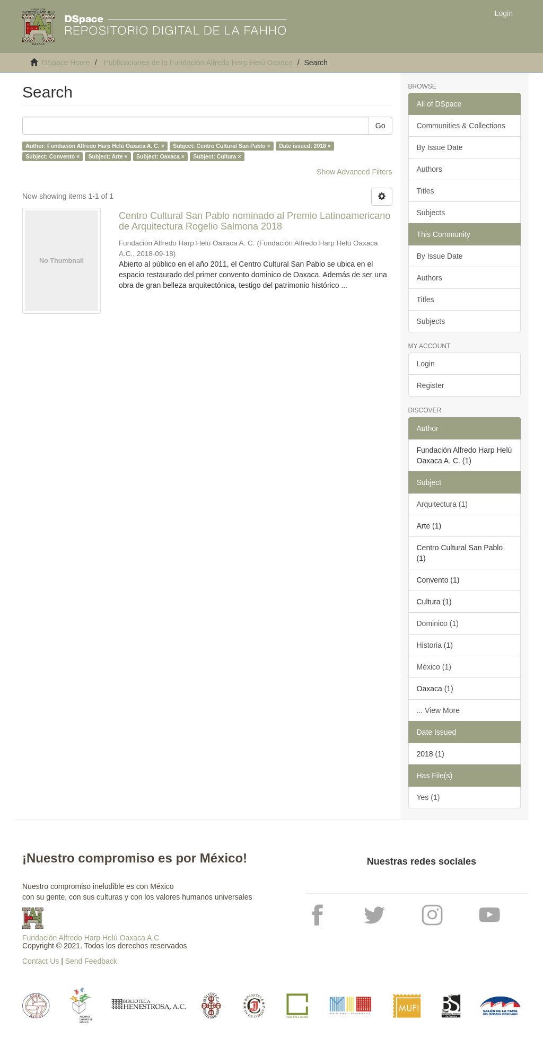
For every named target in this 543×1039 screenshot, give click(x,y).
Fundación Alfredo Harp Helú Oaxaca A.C (90, 938)
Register (430, 385)
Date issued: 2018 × (305, 146)
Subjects (431, 212)
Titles (425, 191)
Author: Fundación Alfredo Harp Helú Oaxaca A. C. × (94, 146)
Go (380, 125)
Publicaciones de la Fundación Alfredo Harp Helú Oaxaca (197, 62)
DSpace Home (66, 62)
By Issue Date (440, 147)
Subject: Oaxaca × (160, 156)
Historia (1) (435, 645)
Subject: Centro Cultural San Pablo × (221, 146)
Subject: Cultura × (217, 156)
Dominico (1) (438, 623)
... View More (438, 710)
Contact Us (40, 961)
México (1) (434, 667)
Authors (429, 169)
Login (426, 363)
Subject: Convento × (52, 156)
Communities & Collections (461, 125)
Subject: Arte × (108, 156)
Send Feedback (91, 961)
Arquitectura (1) (442, 504)
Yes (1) (428, 797)
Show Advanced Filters (354, 172)
